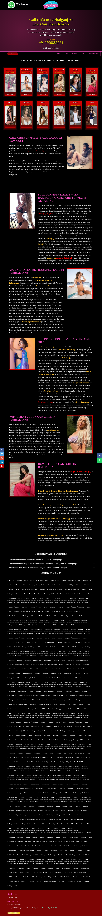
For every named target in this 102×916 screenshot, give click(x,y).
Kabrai (57, 717)
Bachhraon (50, 602)
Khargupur (88, 735)
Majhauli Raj (65, 762)
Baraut (70, 611)
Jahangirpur (82, 704)
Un (83, 877)
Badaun (63, 602)
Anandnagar (75, 589)
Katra (52, 731)
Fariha (70, 669)
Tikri (45, 872)
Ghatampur (36, 682)
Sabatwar (27, 832)
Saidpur (34, 837)
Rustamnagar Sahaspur (15, 832)
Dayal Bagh (49, 655)
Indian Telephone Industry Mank (18, 704)
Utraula (32, 881)
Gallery (66, 53)
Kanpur (49, 726)
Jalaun (38, 709)
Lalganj (52, 753)
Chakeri (28, 642)
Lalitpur (59, 753)
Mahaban (60, 757)
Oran (37, 801)
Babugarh (32, 602)
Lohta (88, 753)
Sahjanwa (20, 837)
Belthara (47, 620)
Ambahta (87, 585)
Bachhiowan (41, 602)
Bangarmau (18, 611)
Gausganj (21, 682)
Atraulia (83, 594)
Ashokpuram (39, 594)
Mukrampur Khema (57, 784)
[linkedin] (2, 462)
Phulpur (19, 810)
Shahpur (39, 850)
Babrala (24, 602)
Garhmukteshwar (68, 678)
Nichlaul (86, 793)
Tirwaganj (67, 872)
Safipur (48, 832)
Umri (69, 877)
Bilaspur (30, 633)
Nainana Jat (71, 788)
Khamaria (64, 735)
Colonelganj (72, 651)
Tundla (18, 877)
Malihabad (75, 762)
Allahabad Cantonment (59, 585)
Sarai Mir (57, 841)
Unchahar (89, 877)
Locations (17, 904)
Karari (83, 726)
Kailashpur (27, 722)
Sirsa (67, 859)
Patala (58, 806)
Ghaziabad (45, 682)
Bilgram (38, 633)
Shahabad (70, 846)
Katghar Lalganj (36, 731)
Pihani (34, 810)
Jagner (55, 704)
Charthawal (77, 642)
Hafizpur (11, 695)
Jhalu (29, 713)
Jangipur (59, 709)
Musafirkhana (20, 788)
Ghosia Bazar (83, 682)
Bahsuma (32, 607)
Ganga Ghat (12, 678)
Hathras (41, 700)
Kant (55, 726)
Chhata (41, 647)
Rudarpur (55, 828)
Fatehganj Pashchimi (14, 673)
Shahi (85, 846)
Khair (30, 735)
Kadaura (11, 722)
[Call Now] (99, 455)
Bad (57, 602)
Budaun (60, 638)
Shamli (46, 850)
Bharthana (40, 624)
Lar (65, 753)
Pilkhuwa (55, 810)
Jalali (25, 709)
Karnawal (11, 731)
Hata (34, 700)
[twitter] (2, 454)
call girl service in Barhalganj (35, 151)
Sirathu (61, 859)
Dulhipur (43, 664)
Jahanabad (63, 704)
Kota (89, 744)
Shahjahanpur (12, 850)
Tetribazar (75, 868)
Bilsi (75, 633)
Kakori (64, 722)
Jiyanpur (21, 717)
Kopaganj (55, 744)
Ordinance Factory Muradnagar (50, 801)
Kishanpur (19, 744)
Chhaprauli (12, 647)
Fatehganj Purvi (27, 673)
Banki (26, 611)
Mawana (79, 770)
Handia (43, 695)
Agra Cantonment (61, 580)
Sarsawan (11, 846)
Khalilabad (56, 735)
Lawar (70, 753)
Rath (78, 824)
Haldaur (28, 695)
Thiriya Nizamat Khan (26, 872)
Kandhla (27, 726)
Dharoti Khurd (37, 660)
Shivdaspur (29, 855)
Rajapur (42, 819)
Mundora (75, 784)
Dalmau (87, 651)
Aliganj (33, 585)
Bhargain (31, 624)
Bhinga (26, 629)
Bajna (45, 607)
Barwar (74, 616)
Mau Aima (46, 770)
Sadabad (34, 832)
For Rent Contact (94, 53)
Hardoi (56, 695)
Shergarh (72, 850)
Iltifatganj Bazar (80, 700)
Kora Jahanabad (65, 744)
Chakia (35, 642)
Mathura (17, 770)
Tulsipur (11, 877)
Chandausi (51, 642)
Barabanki (55, 611)
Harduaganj (64, 695)
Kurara (56, 748)
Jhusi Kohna (12, 717)
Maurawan (72, 770)
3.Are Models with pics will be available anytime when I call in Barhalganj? (38, 568)
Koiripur (40, 744)
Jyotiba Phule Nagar (46, 717)
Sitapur (21, 863)
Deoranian (66, 655)
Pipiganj (84, 810)
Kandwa (34, 726)
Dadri (80, 651)
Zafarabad (86, 881)
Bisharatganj (30, 638)
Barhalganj (26, 616)
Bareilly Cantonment (14, 616)
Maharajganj (69, 757)
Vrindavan (70, 881)
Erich (67, 664)
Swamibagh (21, 868)
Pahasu (81, 801)
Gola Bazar (33, 686)
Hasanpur (11, 700)
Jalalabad (18, 709)
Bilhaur (45, 633)
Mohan (33, 779)
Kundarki (38, 748)
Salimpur (83, 837)
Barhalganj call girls (45, 214)
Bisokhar (39, 638)
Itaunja (41, 704)
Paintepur (88, 801)
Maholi (11, 762)
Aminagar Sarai (32, 589)
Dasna (27, 655)
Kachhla (77, 717)
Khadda (11, 735)
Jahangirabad (72, 704)
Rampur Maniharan (27, 824)
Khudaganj (69, 740)
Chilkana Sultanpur (78, 647)
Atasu (69, 594)
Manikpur (20, 766)
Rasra (64, 824)
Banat (88, 607)
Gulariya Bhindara (49, 691)
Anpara (84, 589)
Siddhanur (62, 855)
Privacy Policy (46, 908)
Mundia (68, 784)
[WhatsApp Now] (99, 460)
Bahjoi (17, 607)
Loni (10, 757)
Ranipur (45, 824)
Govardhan (12, 691)
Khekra (46, 740)
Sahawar (88, 832)
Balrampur (81, 607)
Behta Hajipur (33, 620)
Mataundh (85, 766)
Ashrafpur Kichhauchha (52, 594)
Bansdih (32, 611)
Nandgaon (20, 793)
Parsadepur (50, 806)
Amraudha (59, 589)
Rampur (66, 819)
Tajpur (28, 868)
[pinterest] (2, 466)
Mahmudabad (79, 757)
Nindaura (29, 797)
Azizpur (65, 598)
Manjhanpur (36, 766)
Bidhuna (73, 629)
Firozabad (77, 673)
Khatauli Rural (37, 740)
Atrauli (76, 594)
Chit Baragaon (13, 651)
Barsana (57, 616)
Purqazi (59, 815)
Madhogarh (45, 757)
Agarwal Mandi (43, 580)
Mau (38, 770)
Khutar (83, 740)
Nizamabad (45, 797)
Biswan (47, 638)
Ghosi (75, 682)
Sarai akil (65, 841)
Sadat (41, 832)
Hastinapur (28, 700)
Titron (74, 872)
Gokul (26, 686)
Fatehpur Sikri (68, 673)
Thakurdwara (85, 868)
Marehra (53, 766)
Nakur (87, 788)
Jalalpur (32, 709)
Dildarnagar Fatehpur (82, 660)
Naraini (35, 793)
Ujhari (63, 877)
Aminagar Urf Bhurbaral (47, 589)
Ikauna (71, 700)
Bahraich (24, 607)
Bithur (53, 638)
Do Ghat (11, 664)
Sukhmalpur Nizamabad (64, 863)
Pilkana (48, 810)
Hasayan (19, 700)
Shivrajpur (44, 855)
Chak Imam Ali (19, 642)
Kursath (70, 748)
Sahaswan (80, 832)
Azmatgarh (73, 598)
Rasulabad (71, 824)
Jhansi (35, 713)
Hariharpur (80, 695)
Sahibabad (12, 837)
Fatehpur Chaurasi (56, 673)
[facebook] (2, 450)
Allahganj (71, 585)
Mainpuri (40, 762)
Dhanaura (27, 660)
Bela (41, 620)
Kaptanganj (69, 726)
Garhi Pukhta (57, 678)
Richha (17, 828)
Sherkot (80, 850)
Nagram (54, 788)
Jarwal (73, 709)
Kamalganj (12, 726)
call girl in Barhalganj (64, 258)
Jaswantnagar (89, 709)
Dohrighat (19, 664)
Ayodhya (48, 598)
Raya (84, 824)
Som (33, 863)
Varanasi (39, 881)
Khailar (24, 735)
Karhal (90, 726)
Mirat (48, 775)
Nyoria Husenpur (86, 797)
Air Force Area (87, 580)
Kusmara (20, 753)
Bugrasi (67, 638)
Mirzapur (76, 775)
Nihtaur (22, 797)
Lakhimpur (37, 753)
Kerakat (86, 731)
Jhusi (87, 713)
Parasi (24, 806)
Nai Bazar (62, 788)
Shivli (36, 855)
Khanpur (72, 735)
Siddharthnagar (72, 855)
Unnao (11, 881)
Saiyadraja (50, 837)
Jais (89, 704)
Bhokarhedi (48, 629)
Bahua (39, 607)
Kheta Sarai (59, 740)
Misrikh (84, 775)
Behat (25, 620)
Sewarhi (62, 846)
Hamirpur (35, 695)
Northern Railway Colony (64, 797)
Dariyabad (19, 655)
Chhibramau (57, 647)
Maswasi (77, 766)
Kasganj (19, 731)
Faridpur (48, 669)
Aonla (19, 594)
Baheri (11, 607)
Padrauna (73, 801)
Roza (48, 828)
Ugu (50, 877)
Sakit (64, 837)
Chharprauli (33, 647)
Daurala (41, 655)
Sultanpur (76, 863)
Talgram (43, 868)
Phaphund (11, 810)
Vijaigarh (61, 881)
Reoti (10, 828)
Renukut (90, 824)
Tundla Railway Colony (40, 877)
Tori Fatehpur (82, 872)
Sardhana (79, 841)
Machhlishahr (26, 757)
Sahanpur (55, 832)
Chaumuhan (86, 642)
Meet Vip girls (12, 897)
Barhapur (41, 616)
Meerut (87, 770)
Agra (52, 580)
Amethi (11, 589)
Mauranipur (62, 770)
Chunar (53, 651)
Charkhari (68, 642)
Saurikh (39, 846)
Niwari (37, 797)
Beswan (63, 620)
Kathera (46, 731)
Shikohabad (12, 855)
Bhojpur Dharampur (36, 629)
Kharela (80, 735)
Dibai (63, 660)
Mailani (33, 762)
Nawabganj (78, 793)
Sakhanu (58, 837)
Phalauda (85, 806)
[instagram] (2, 458)
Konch (48, 744)
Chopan (33, 651)
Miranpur (42, 775)
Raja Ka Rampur (33, 819)
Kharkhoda (19, 740)
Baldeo (68, 607)
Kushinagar (12, 753)
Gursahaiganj (68, 691)
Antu (90, 589)
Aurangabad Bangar (24, 598)
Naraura (49, 793)
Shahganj (78, 846)
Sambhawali (19, 841)
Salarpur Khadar (73, 837)
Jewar (23, 713)
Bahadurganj (84, 602)
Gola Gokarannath (44, 686)
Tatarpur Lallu (66, 868)
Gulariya (38, 691)
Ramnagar (58, 819)
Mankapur (46, 766)
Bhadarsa (77, 620)
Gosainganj (87, 686)
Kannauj (42, 726)
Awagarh (40, 598)
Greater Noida (22, 691)
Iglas (65, 700)
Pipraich (11, 815)
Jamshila (52, 709)
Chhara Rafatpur (22, 647)
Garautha (48, 678)
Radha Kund (12, 819)
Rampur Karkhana (14, 824)
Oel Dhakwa (24, 801)
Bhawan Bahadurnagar (15, 629)
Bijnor (88, 629)
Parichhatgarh (41, 806)
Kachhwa (85, 717)
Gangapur (21, 678)
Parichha (31, 806)
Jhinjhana (81, 713)
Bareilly (77, 611)
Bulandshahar (76, 638)
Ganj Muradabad (38, 678)
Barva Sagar (65, 616)
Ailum (78, 580)
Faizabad (86, 664)
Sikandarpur (22, 859)
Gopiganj (69, 686)
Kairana (43, 722)
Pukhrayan (34, 815)
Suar (53, 863)
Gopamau (61, 686)
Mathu (11, 770)
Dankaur (11, 655)
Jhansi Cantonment (45, 713)
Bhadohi (84, 620)
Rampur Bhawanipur (77, 819)
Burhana (85, 638)
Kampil (20, 726)
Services (74, 53)
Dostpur (27, 664)
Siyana (27, 863)
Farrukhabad (78, 669)
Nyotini (11, 801)
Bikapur (17, 633)
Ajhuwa (11, 585)
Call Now (12, 53)
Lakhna (45, 753)
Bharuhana (49, 624)
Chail (10, 642)
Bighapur (80, 629)
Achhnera (19, 580)
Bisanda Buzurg (13, 638)
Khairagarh (47, 735)
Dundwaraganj (53, 664)
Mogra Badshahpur (23, 779)
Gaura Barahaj (80, 678)
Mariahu (61, 766)
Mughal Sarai (85, 779)
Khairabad (38, 735)
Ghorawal (68, 682)
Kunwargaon (47, 748)
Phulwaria (27, 810)
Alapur (26, 585)
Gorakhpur (78, 686)
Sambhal (11, 841)
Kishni (27, 744)
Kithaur (33, 744)
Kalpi (86, 722)
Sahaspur (72, 832)
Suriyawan (12, 868)
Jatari (10, 713)
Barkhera (49, 616)
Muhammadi (45, 784)
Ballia (74, 607)
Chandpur (59, 642)
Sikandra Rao (40, 859)
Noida (52, 797)
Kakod (58, 722)
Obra (17, 801)
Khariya (11, 740)
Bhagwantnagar (13, 624)
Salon (90, 837)
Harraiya (88, 695)
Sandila (49, 841)
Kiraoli (90, 740)
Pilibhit (41, 810)
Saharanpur (64, 832)
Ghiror (61, 682)
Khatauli (27, 740)
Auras (34, 598)
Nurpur (76, 797)
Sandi (43, 841)
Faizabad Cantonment (15, 669)
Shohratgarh (53, 855)
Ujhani (56, 877)
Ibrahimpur (58, 700)
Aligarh (40, 585)
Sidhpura (88, 855)
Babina (18, 602)
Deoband (58, 655)
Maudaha (54, 770)
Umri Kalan (76, 877)
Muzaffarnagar (30, 788)
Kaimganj (35, 722)
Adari (26, 580)
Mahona (18, 762)
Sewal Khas (54, 846)
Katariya (26, 731)
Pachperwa (65, 801)
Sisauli (86, 859)
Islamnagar (33, 704)
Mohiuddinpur (51, 779)
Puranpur (41, 815)
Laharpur (28, 753)
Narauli (42, 793)
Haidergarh (20, 695)
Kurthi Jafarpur (79, 748)
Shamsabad (54, 850)
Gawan (28, 682)
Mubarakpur (75, 779)
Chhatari (48, 647)
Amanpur (79, 585)
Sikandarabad (12, 859)
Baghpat (70, 602)
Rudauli (63, 828)
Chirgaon (89, 647)
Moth (67, 779)
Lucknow (17, 757)
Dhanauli (19, 660)
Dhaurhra (56, 660)
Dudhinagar (35, 664)
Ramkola (50, 819)
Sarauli (72, 841)
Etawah (79, 664)
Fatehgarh (37, 673)
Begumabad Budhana (15, 620)
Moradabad (60, 779)
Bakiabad (60, 607)
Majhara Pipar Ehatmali (52, 762)
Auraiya (90, 594)
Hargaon (72, 695)
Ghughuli (11, 686)
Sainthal (42, 837)
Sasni (18, 846)
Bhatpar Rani (76, 624)
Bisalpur (88, 633)
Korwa (74, 744)
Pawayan (77, 806)
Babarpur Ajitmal (83, 598)
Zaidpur (11, 886)
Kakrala (71, 722)
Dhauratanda (47, 660)
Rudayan (70, 828)
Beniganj (55, 620)
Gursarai (77, 691)
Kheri (52, 740)
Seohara (46, 846)
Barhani (34, 616)
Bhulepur (65, 629)
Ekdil (61, 664)
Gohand (19, 686)
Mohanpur (41, 779)
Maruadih (69, 766)
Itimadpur (48, 704)
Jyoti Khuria (34, 717)
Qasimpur (73, 815)
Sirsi (80, 859)
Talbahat (35, 868)
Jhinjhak (73, 713)
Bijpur (10, 633)
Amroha (67, 589)
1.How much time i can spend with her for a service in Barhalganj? (35, 560)
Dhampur (87, 655)
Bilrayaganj (60, 633)
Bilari (24, 633)
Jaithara (11, 709)
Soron (47, 863)
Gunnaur (59, 691)
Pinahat (63, 810)
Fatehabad (87, 669)
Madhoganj (36, 757)
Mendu (29, 775)
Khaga (18, 735)
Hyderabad (49, 700)
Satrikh (25, 846)
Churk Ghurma (62, 651)
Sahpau (28, 837)
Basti (80, 616)
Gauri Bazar (12, 682)
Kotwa (17, 748)
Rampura (38, 824)
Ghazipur (53, 682)
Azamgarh (57, 598)
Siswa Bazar (12, 863)
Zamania (18, 886)
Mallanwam (83, 762)
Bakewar (52, 607)
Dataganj (33, 655)
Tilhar (51, 872)
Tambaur (50, 868)
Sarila (86, 841)
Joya (27, 717)
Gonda (54, 686)
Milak (35, 775)
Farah (32, 669)
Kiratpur (11, 744)
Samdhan (28, 841)
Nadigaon (40, 788)
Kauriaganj (72, 731)
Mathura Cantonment (29, 770)
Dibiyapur (71, 660)
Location (82, 53)
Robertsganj (41, 828)
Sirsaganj (74, 859)
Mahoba (88, 757)
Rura (77, 828)
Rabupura (81, 815)
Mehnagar (12, 775)
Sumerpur (84, 863)
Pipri (17, 815)
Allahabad (47, 585)
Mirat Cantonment (58, 775)
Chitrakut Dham (24, 651)
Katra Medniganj (61, 731)
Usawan (24, 881)
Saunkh (32, 846)
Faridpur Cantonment (60, 669)
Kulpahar (23, 748)
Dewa (80, 655)
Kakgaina (50, 722)
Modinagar (12, 779)
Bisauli (22, 638)
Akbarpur (18, 585)
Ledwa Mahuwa (79, 753)
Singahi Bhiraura (51, 859)
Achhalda (11, 580)
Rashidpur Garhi (55, 824)
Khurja (76, 740)
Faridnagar (40, 669)
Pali (10, 806)
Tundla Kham (27, 877)
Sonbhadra (40, 863)
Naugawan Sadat (58, 793)
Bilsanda (68, 633)
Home (58, 53)
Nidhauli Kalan (13, 797)
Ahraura (71, 580)
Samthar (36, 841)
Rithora (33, 828)
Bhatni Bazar (66, 624)
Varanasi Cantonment (50, 881)
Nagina (48, 788)
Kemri (80, 731)
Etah (73, 664)
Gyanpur (84, 691)
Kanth (61, 726)
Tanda (57, 868)
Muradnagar (84, 784)
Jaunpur (17, 713)
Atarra (63, 594)
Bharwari (57, 624)
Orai (32, 801)
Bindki (81, 633)
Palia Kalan (17, 806)
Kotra (10, 748)
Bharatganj (23, 624)
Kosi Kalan (82, 744)
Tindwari (58, 872)
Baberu (11, 602)
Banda (10, 611)
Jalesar (45, 709)
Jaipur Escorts (37, 908)
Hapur (49, 695)
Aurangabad (12, 598)
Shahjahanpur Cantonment (26, 850)
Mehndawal (20, 775)
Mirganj (68, 775)
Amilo (24, 589)
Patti (70, 806)
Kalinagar (79, 722)
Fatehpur (45, 673)
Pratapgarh (25, 815)
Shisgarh (20, 855)
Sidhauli (81, 855)
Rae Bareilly (22, 819)
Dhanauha (12, 660)
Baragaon (63, 611)
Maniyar (28, 766)
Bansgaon (40, 611)
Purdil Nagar (50, 815)
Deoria (74, 655)
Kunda (31, 748)
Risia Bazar (24, 828)
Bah (77, 602)
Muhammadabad (34, 784)
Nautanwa (69, 793)
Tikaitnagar (38, 872)
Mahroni (25, 762)
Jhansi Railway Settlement (60, 713)
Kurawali (62, 748)
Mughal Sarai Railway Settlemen (18, 784)
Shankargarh (63, 850)
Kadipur (18, 722)
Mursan (11, 788)
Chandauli (43, 642)
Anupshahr (12, 594)
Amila (17, 589)
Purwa (66, 815)
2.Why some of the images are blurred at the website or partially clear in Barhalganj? (42, 564)
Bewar (70, 620)
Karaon (77, 726)
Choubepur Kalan (43, 651)
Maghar (53, 757)
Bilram (52, 633)
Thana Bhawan (13, 872)
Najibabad (80, 788)
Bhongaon (57, 629)
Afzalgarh (34, 580)
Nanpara (27, 793)
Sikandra (31, 859)
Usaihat (17, 881)
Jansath (67, 709)
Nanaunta (11, 793)
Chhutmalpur (67, 647)
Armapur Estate (28, 594)
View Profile (10, 94)
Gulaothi (31, 691)
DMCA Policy (54, 908)
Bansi (47, 611)
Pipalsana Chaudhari (73, 810)
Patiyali (64, 806)
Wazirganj (78, 881)
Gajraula (85, 673)
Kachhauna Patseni (67, 717)
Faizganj (26, 669)
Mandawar (12, 766)
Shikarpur (87, 850)
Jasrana (80, 709)
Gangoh (29, 678)
